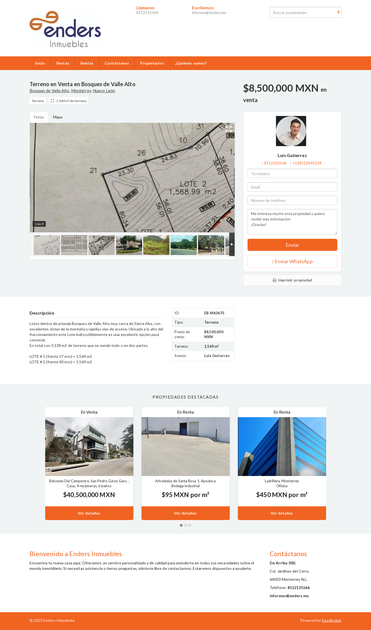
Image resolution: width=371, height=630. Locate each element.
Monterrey (81, 90)
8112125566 (147, 12)
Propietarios (152, 63)
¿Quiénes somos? (191, 63)
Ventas (62, 63)
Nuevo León (104, 90)
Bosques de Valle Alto (50, 90)
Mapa (57, 117)
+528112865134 (306, 163)
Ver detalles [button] (89, 513)
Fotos (39, 117)
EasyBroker (332, 620)
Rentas (87, 63)
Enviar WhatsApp (292, 261)
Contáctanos (117, 63)
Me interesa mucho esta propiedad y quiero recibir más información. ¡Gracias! (292, 222)
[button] (37, 463)
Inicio (40, 63)
